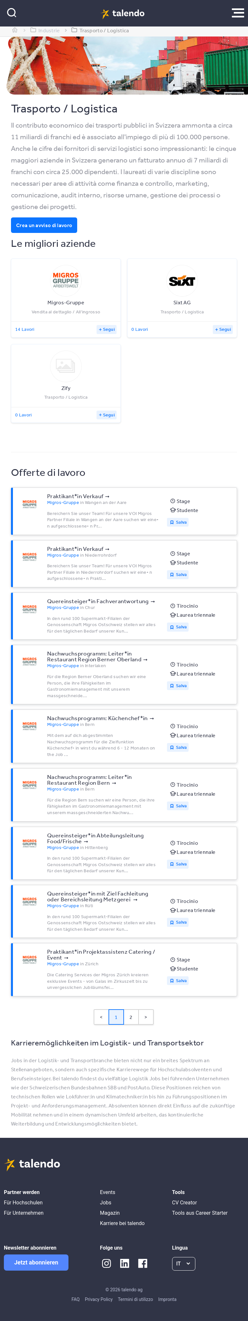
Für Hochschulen (23, 1203)
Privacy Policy (99, 1299)
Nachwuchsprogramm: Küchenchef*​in (97, 718)
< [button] (101, 1017)
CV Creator (184, 1203)
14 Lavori (25, 329)
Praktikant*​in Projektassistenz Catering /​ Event (101, 954)
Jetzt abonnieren (36, 1262)
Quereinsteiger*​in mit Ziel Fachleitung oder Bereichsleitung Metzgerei (97, 896)
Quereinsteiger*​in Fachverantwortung (98, 601)
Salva (181, 522)
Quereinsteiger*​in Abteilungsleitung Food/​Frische (95, 838)
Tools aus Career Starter (200, 1213)
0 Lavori (139, 329)
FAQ (75, 1299)
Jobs (105, 1203)
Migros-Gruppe (63, 502)
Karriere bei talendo (122, 1223)
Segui (109, 329)
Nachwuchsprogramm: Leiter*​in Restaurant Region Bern (89, 779)
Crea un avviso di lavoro (44, 225)
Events (107, 1192)
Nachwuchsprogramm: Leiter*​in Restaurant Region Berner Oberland (94, 656)
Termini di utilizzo (135, 1299)
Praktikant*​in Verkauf (75, 496)
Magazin (110, 1213)
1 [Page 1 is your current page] (116, 1017)
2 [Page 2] (130, 1017)
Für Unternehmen (24, 1213)
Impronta (167, 1299)
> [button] (145, 1017)
